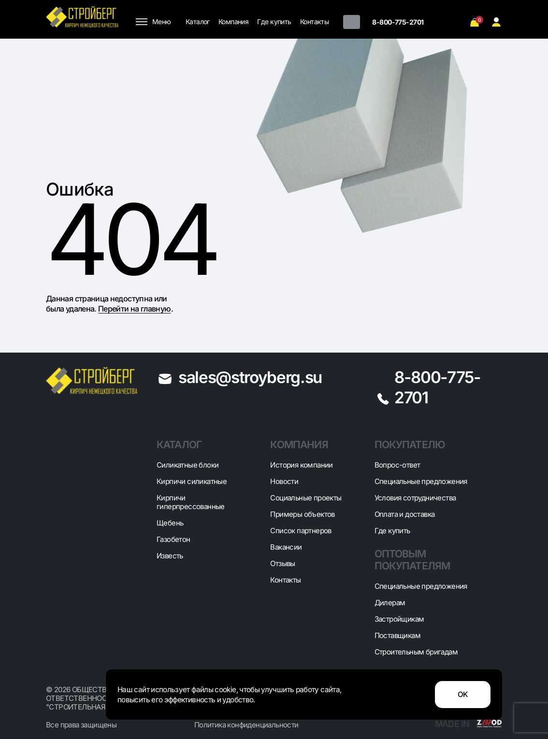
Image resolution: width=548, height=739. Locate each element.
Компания (233, 21)
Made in (468, 724)
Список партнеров (300, 530)
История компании (301, 464)
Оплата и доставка (405, 514)
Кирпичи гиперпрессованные (191, 502)
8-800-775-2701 (397, 22)
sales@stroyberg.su (250, 377)
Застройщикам (399, 619)
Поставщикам (397, 635)
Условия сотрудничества (415, 497)
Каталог (198, 21)
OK (463, 694)
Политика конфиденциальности (246, 725)
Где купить (274, 21)
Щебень (170, 522)
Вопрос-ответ (397, 464)
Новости (284, 481)
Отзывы (282, 563)
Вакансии (286, 547)
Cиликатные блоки (187, 464)
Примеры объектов (302, 514)
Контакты (314, 21)
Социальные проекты (305, 497)
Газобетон (173, 539)
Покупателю (410, 445)
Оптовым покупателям (412, 560)
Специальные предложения (421, 481)
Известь (170, 555)
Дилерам (390, 602)
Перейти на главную (134, 308)
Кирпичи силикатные (192, 481)
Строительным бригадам (416, 651)
